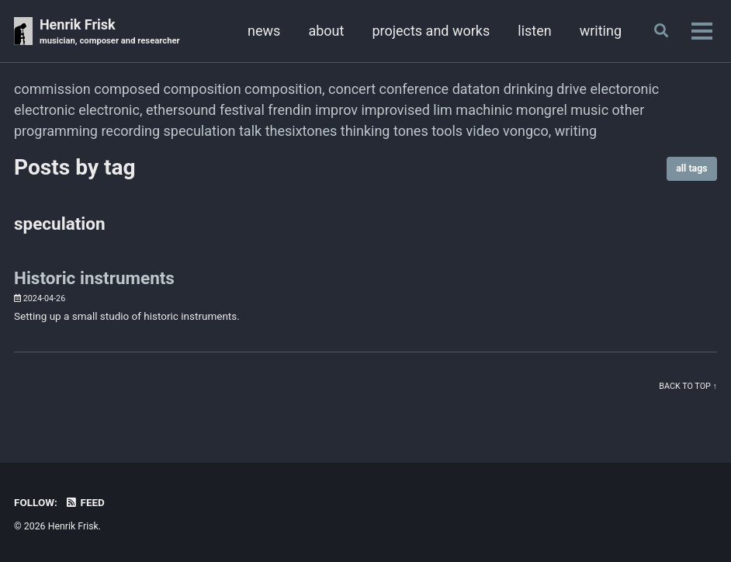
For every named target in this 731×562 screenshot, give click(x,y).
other (628, 110)
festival (242, 110)
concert (352, 89)
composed (127, 89)
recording (130, 131)
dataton (476, 89)
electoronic (624, 89)
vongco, (527, 131)
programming (56, 131)
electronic (44, 110)
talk (250, 131)
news (264, 31)
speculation (200, 131)
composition (202, 89)
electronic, (110, 110)
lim (442, 110)
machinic (484, 110)
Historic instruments (94, 278)
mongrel (541, 110)
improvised (395, 110)
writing (601, 31)
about (326, 31)
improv (336, 110)
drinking (528, 89)
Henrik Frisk (110, 32)
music (589, 110)
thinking (365, 131)
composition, (284, 89)
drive (571, 89)
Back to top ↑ (688, 386)
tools (447, 131)
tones (410, 131)
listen (534, 31)
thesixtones (301, 131)
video (483, 131)
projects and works (431, 31)
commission (52, 89)
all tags (691, 168)
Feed (84, 502)
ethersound (181, 110)
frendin (289, 110)
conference (414, 89)
